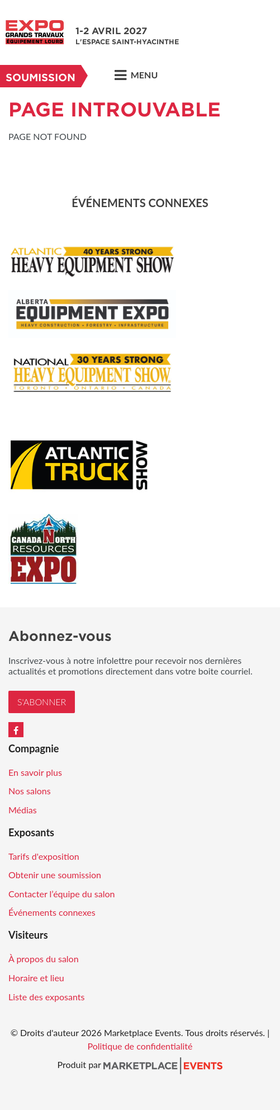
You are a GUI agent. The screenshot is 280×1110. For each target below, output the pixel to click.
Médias (22, 809)
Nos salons (29, 790)
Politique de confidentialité (140, 1046)
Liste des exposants (46, 996)
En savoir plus (35, 772)
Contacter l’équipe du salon (61, 893)
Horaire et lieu (36, 977)
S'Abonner (41, 701)
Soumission (40, 77)
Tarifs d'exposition (43, 856)
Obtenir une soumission (54, 874)
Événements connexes (52, 912)
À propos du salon (43, 958)
